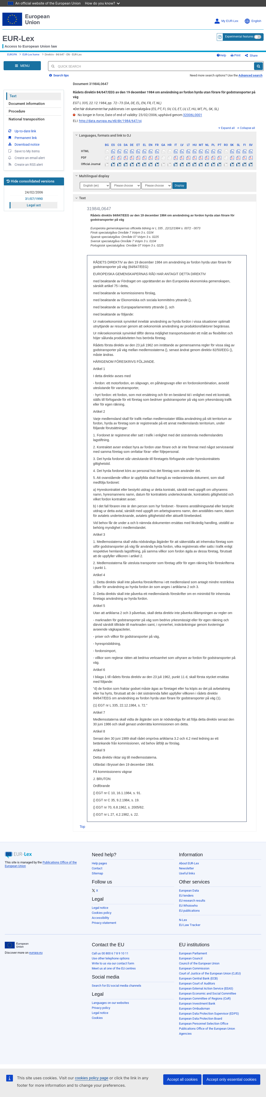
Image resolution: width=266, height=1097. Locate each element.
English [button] (252, 21)
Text (13, 96)
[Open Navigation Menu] (22, 65)
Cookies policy (101, 913)
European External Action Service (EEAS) (206, 988)
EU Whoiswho (188, 905)
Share (251, 55)
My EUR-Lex (226, 21)
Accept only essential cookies (231, 1079)
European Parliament (193, 953)
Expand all (226, 128)
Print (235, 55)
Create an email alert (26, 157)
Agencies (185, 1033)
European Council (190, 958)
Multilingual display (91, 176)
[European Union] (16, 945)
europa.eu (36, 952)
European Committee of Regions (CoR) (205, 998)
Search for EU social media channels (116, 985)
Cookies (97, 1018)
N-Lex (183, 920)
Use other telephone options (111, 958)
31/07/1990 (34, 199)
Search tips (59, 75)
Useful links (187, 873)
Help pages (99, 863)
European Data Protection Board (200, 1018)
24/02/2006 (34, 192)
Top (82, 827)
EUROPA (12, 54)
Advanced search (250, 75)
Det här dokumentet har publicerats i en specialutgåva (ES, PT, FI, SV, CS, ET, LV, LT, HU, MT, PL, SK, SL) (146, 109)
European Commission (194, 968)
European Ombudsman (194, 1008)
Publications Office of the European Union (207, 1028)
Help (221, 55)
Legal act (34, 205)
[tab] (164, 135)
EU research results (192, 900)
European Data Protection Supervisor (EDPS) (209, 1013)
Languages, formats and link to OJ (102, 135)
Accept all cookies (182, 1079)
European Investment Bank (197, 1003)
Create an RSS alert (25, 164)
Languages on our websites (110, 1003)
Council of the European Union (199, 963)
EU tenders (186, 895)
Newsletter (186, 868)
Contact (97, 868)
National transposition (26, 119)
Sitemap (97, 873)
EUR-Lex (18, 38)
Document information (27, 104)
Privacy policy (101, 1008)
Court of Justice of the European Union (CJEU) (210, 973)
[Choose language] (95, 185)
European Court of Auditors (197, 983)
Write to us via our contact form (113, 963)
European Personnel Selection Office (203, 1023)
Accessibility (100, 918)
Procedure (17, 111)
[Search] (258, 66)
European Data (189, 890)
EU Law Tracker (189, 925)
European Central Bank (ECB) (198, 978)
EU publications (189, 910)
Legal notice (100, 908)
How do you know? (102, 3)
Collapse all (246, 128)
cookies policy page (91, 1078)
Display (179, 185)
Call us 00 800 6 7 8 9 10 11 (110, 953)
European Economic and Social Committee (207, 993)
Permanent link (22, 137)
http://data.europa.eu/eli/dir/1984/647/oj (110, 121)
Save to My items (23, 151)
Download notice (23, 144)
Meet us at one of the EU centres (114, 968)
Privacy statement (104, 923)
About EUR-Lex (189, 863)
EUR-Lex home (30, 54)
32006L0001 (192, 115)
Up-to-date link (21, 130)
